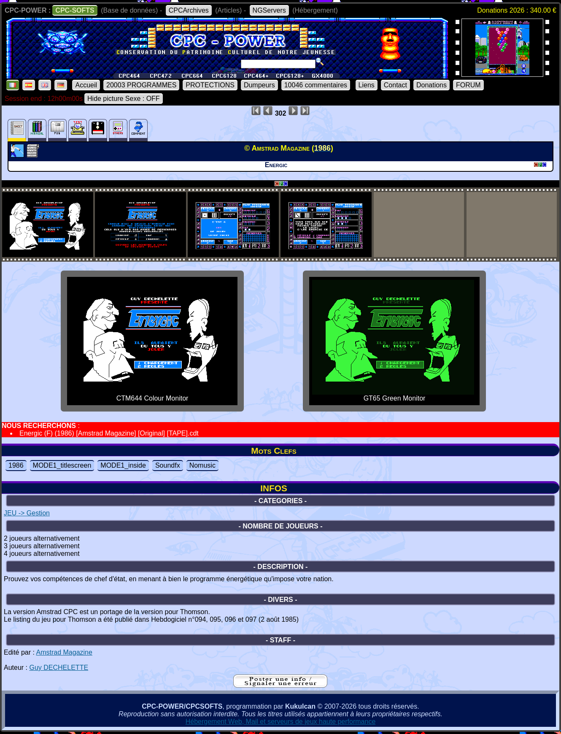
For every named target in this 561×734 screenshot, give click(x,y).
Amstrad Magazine (64, 652)
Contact (395, 85)
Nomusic (202, 465)
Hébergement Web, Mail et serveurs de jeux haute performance (281, 721)
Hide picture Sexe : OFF (123, 98)
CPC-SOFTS (74, 10)
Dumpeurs (259, 85)
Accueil (86, 85)
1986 (16, 465)
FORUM (468, 85)
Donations (431, 85)
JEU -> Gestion (27, 513)
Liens (367, 85)
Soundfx (167, 465)
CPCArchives (189, 10)
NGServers (269, 10)
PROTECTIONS (210, 85)
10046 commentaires (315, 85)
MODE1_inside (123, 465)
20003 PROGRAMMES (141, 85)
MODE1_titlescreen (62, 465)
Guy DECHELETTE (58, 667)
